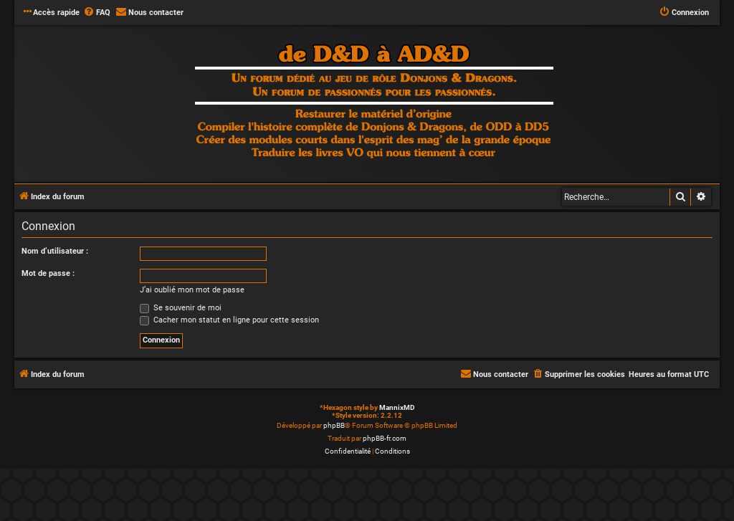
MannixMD (397, 407)
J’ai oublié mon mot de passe (192, 290)
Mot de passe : (48, 273)
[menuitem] (96, 12)
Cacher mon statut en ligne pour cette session (229, 320)
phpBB (334, 425)
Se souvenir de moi (180, 307)
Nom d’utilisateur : (55, 251)
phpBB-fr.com (384, 438)
